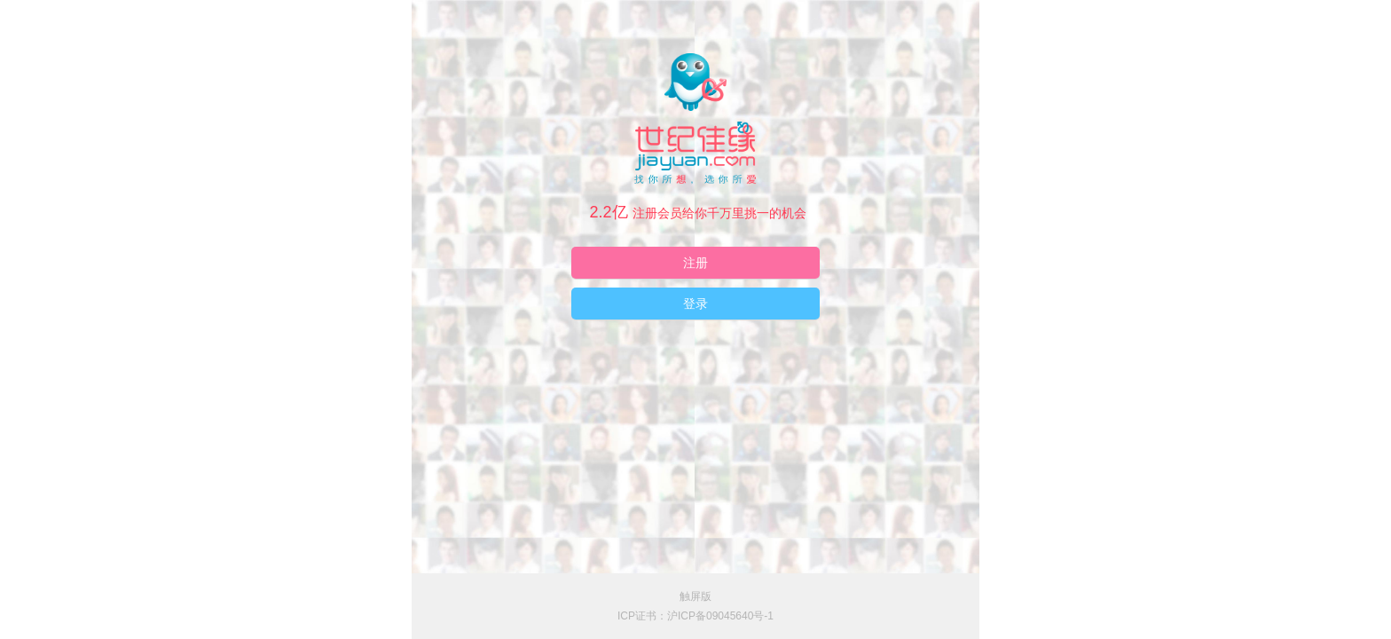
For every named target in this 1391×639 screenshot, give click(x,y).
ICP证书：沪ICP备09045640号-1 (695, 616)
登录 (695, 303)
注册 (695, 263)
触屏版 (695, 596)
